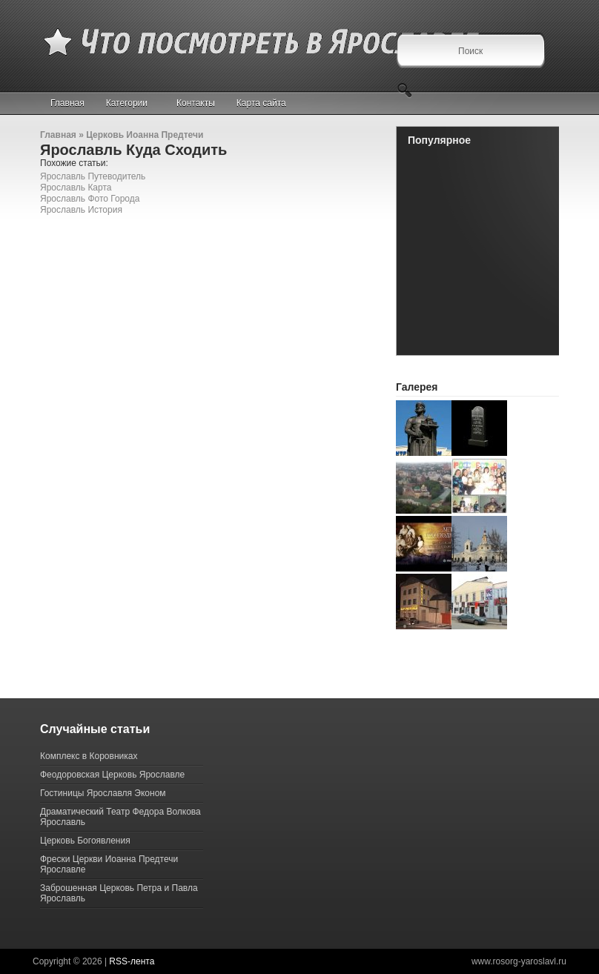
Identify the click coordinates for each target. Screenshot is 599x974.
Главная (67, 103)
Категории (133, 103)
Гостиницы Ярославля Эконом (103, 793)
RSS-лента (131, 961)
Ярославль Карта (76, 187)
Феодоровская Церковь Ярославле (112, 774)
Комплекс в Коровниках (88, 756)
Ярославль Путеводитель (92, 176)
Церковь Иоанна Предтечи (144, 135)
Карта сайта (261, 103)
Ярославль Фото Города (89, 198)
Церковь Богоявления (85, 840)
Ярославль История (81, 210)
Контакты (195, 103)
